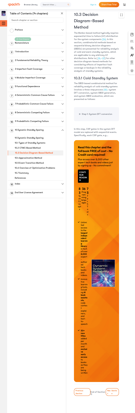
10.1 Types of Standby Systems (30, 143)
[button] (62, 30)
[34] (104, 39)
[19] (106, 90)
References (20, 178)
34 (99, 58)
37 (103, 58)
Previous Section (79, 392)
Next (112, 392)
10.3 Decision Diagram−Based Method (34, 153)
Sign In (93, 5)
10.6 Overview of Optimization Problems (35, 168)
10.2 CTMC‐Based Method (28, 148)
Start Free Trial (109, 4)
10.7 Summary (22, 173)
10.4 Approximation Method (28, 158)
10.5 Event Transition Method (29, 163)
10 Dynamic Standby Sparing (29, 138)
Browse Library (30, 5)
